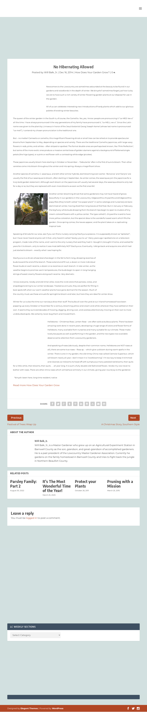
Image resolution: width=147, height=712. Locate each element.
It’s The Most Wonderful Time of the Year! (57, 486)
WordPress (57, 708)
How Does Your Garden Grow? (92, 72)
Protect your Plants (85, 484)
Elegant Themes (29, 708)
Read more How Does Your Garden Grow (36, 385)
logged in (31, 518)
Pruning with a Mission (120, 484)
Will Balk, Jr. (50, 72)
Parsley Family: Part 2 (23, 484)
